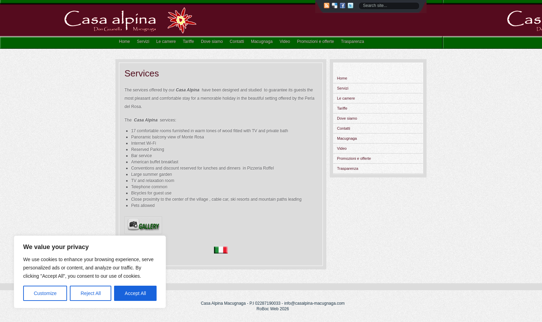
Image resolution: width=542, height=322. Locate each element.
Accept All (135, 293)
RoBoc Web (267, 308)
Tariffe (188, 41)
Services (141, 73)
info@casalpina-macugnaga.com (314, 303)
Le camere (166, 41)
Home (124, 41)
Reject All (91, 293)
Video (285, 41)
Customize (45, 293)
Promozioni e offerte (315, 41)
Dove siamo (212, 41)
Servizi (143, 41)
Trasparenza (352, 41)
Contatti (237, 41)
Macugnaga (262, 41)
